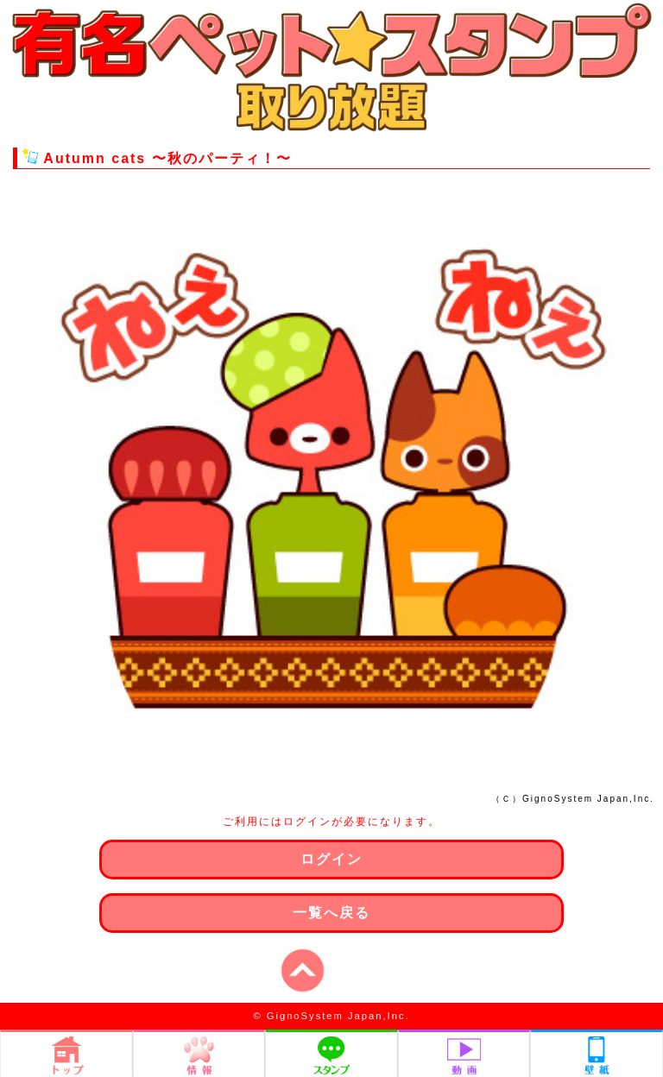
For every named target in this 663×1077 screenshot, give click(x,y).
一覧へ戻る (331, 912)
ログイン (331, 859)
